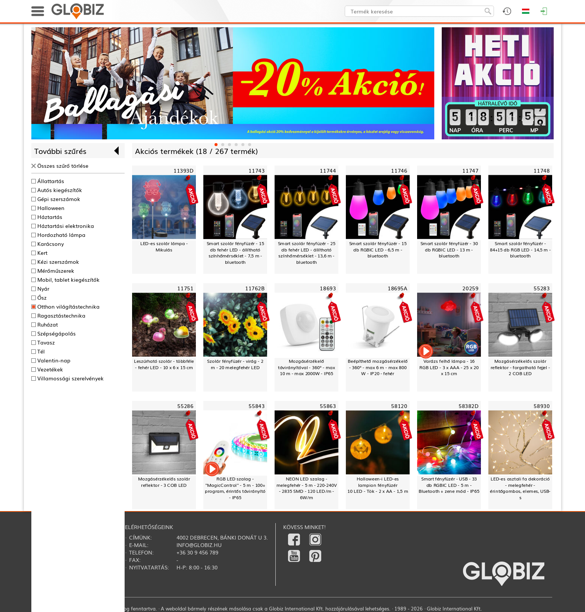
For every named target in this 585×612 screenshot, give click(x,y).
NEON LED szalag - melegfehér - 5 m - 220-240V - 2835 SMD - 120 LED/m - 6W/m (306, 488)
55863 (328, 406)
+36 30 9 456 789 (197, 552)
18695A (397, 288)
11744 (328, 170)
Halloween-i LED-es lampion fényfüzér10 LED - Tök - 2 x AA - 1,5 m (377, 485)
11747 (470, 170)
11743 (256, 170)
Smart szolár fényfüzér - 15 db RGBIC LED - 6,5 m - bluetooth (378, 249)
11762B (255, 288)
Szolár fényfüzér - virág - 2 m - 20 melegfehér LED (235, 364)
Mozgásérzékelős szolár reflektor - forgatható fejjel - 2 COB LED (520, 367)
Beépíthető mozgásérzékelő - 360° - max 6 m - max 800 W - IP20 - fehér (378, 367)
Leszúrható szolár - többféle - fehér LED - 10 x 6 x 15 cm (164, 364)
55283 (542, 288)
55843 (256, 406)
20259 (470, 288)
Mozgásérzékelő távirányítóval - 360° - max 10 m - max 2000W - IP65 (306, 367)
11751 (185, 288)
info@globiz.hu (199, 544)
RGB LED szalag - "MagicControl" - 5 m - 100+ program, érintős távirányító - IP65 (235, 488)
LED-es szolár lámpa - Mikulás (164, 246)
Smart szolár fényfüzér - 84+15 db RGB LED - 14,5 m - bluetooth (520, 249)
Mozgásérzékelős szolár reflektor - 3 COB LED (164, 482)
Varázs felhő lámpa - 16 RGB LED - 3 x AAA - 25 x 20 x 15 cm (448, 367)
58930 (542, 406)
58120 (399, 406)
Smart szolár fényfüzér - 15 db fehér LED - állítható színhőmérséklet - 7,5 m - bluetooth (235, 252)
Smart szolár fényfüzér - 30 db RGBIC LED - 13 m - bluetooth (449, 249)
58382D (468, 406)
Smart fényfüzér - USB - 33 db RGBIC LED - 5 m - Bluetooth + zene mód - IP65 (449, 485)
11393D (183, 170)
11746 (399, 170)
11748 (542, 170)
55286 (185, 406)
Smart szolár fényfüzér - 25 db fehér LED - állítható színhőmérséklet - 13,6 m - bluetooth (306, 252)
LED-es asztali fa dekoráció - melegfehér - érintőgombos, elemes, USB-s (520, 488)
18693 (328, 288)
